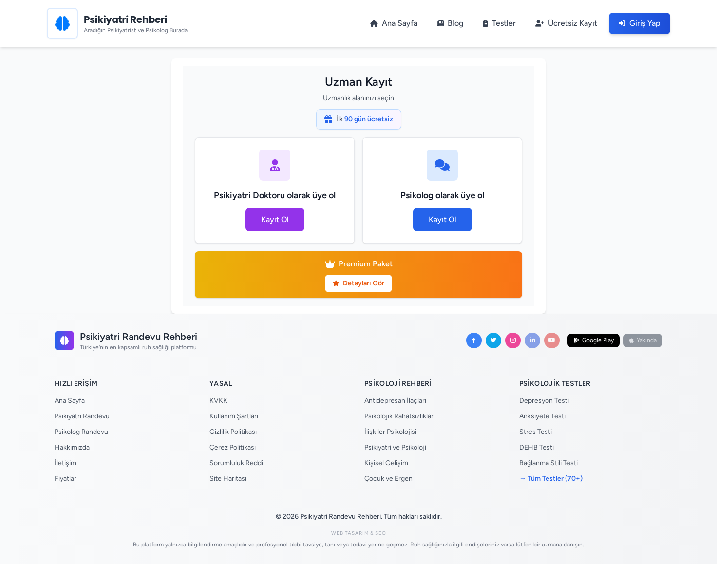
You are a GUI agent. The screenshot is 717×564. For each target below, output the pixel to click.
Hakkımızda (72, 447)
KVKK (218, 400)
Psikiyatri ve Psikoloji (395, 447)
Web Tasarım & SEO (358, 533)
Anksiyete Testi (542, 416)
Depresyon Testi (544, 400)
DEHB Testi (536, 447)
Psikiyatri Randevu (82, 416)
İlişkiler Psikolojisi (390, 432)
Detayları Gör (358, 283)
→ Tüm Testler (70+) (551, 478)
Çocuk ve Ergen (388, 478)
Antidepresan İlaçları (395, 400)
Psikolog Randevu (81, 432)
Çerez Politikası (232, 447)
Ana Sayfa (70, 400)
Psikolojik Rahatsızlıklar (399, 416)
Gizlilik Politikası (233, 432)
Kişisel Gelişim (386, 463)
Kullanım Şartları (233, 416)
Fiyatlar (65, 478)
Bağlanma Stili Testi (548, 463)
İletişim (65, 463)
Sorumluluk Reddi (236, 463)
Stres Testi (535, 432)
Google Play (593, 340)
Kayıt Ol (275, 219)
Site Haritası (227, 478)
